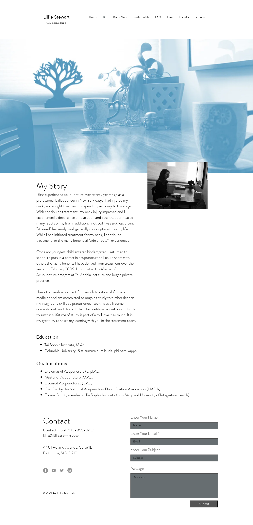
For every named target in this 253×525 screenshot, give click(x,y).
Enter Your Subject (145, 450)
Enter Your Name (144, 417)
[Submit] (204, 504)
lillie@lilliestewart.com (61, 436)
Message (137, 469)
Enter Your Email (143, 434)
